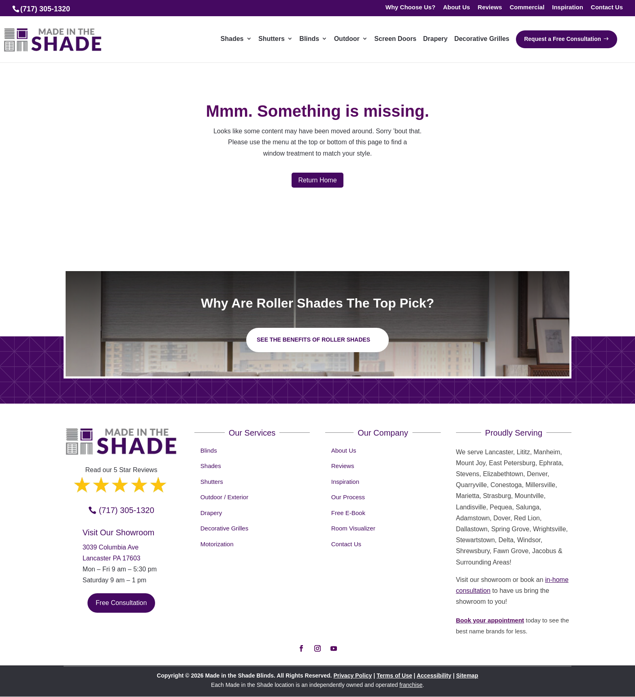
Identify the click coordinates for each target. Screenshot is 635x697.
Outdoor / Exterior (224, 497)
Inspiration (567, 7)
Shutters (211, 481)
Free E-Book (348, 512)
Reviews (490, 7)
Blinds (208, 450)
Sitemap (467, 675)
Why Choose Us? (410, 7)
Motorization (217, 544)
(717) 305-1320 (126, 510)
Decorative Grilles (224, 528)
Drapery (211, 512)
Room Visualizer (353, 528)
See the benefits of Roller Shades (313, 339)
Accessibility (434, 675)
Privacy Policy (352, 675)
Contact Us (607, 7)
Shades (210, 465)
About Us (456, 7)
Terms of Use (394, 675)
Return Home (317, 180)
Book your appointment (490, 620)
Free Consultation (121, 602)
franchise (410, 685)
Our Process (348, 497)
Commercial (526, 7)
